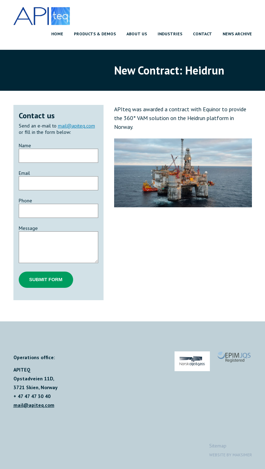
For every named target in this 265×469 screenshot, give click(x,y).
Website (217, 454)
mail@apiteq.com (76, 126)
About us (136, 33)
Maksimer (242, 454)
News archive (237, 33)
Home (57, 33)
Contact (202, 33)
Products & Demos (95, 33)
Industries (170, 33)
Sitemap (217, 446)
